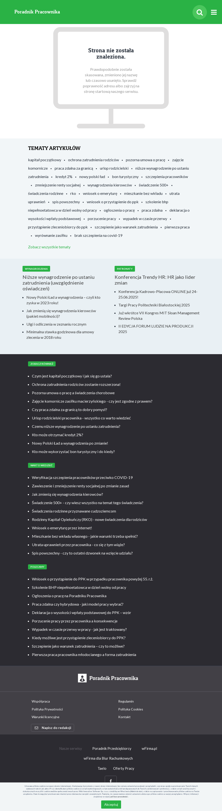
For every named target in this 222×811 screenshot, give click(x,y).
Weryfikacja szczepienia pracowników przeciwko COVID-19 (82, 477)
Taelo (102, 768)
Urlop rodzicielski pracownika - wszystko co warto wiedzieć (81, 418)
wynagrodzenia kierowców (110, 185)
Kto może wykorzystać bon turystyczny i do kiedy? (73, 451)
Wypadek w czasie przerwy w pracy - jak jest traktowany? (79, 629)
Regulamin (126, 701)
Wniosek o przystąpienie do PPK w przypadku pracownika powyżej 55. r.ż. (92, 579)
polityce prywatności (119, 796)
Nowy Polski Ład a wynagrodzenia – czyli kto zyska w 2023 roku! (63, 300)
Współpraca (41, 701)
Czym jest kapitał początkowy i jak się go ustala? (72, 376)
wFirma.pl (149, 748)
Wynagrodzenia (36, 268)
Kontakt (124, 717)
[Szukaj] (200, 12)
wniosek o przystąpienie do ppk (113, 201)
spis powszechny (66, 201)
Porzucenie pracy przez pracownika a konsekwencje (74, 621)
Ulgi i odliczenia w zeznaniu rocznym (56, 324)
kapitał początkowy (44, 159)
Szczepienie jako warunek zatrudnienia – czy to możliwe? (78, 646)
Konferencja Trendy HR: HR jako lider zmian (155, 280)
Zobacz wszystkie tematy (49, 246)
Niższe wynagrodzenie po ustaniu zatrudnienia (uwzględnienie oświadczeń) (58, 282)
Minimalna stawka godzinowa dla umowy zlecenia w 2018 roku (60, 334)
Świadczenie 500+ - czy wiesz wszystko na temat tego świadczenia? (87, 502)
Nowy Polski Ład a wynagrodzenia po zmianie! (70, 443)
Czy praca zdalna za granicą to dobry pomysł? (69, 409)
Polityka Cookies (130, 709)
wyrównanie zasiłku (51, 235)
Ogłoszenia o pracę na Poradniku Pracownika (69, 595)
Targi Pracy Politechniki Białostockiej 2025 (154, 305)
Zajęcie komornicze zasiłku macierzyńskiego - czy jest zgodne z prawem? (92, 401)
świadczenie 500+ (154, 185)
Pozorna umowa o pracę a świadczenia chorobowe (73, 392)
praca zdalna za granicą (74, 168)
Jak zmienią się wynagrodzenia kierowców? (67, 494)
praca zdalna (152, 210)
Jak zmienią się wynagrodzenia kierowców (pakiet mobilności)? (61, 313)
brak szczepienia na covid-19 (98, 235)
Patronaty (125, 268)
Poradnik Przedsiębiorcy (111, 748)
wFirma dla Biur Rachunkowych (108, 758)
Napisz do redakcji (53, 728)
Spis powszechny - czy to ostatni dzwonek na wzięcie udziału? (82, 553)
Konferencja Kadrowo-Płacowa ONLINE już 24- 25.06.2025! (158, 294)
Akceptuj (111, 804)
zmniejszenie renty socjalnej (58, 185)
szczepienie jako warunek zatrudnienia (126, 227)
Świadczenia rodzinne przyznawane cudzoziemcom (74, 511)
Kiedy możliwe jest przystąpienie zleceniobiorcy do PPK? (79, 637)
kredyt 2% (63, 176)
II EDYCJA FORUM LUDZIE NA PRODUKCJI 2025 (155, 329)
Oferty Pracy (123, 768)
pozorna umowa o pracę (145, 159)
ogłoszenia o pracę (119, 210)
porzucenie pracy (102, 218)
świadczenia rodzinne (45, 193)
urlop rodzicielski (114, 168)
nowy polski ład (92, 176)
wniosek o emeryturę (100, 193)
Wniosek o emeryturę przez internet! (62, 527)
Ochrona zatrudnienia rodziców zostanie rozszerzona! (76, 384)
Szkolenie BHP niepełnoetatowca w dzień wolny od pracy (79, 587)
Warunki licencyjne (45, 717)
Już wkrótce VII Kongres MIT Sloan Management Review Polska (158, 315)
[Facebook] (111, 781)
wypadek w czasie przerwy (145, 218)
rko (73, 193)
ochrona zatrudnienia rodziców (93, 159)
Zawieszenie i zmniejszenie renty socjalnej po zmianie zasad (80, 485)
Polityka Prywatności (47, 709)
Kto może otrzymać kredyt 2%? (57, 434)
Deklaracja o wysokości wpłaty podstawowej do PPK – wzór (81, 612)
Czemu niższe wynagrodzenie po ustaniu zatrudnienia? (76, 426)
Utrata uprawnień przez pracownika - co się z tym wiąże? (78, 544)
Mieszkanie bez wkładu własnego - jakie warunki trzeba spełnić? (85, 536)
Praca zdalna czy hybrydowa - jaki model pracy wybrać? (77, 604)
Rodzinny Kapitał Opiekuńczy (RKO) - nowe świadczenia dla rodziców (89, 519)
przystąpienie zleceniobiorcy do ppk (58, 227)
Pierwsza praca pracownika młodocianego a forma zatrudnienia (84, 654)
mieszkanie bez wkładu (143, 193)
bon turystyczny (125, 176)
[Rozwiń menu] (213, 12)
